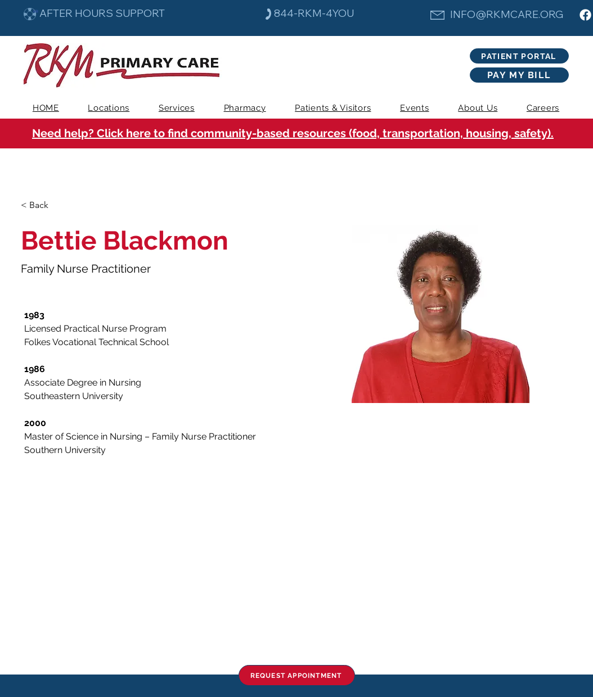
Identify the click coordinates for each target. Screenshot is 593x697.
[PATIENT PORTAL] (519, 56)
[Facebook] (585, 14)
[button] (176, 108)
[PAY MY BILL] (519, 75)
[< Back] (43, 205)
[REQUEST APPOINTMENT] (297, 675)
